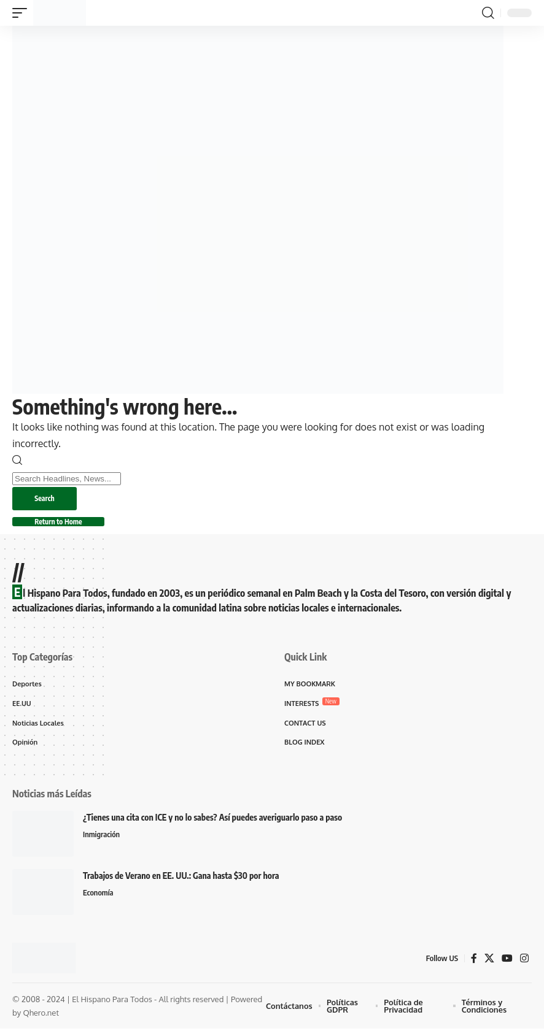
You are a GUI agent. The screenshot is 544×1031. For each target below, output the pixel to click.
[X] (489, 960)
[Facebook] (474, 960)
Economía (98, 895)
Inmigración (101, 837)
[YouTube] (507, 960)
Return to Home (61, 523)
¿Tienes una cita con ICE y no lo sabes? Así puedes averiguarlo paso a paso (212, 819)
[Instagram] (524, 960)
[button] (22, 13)
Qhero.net (41, 1015)
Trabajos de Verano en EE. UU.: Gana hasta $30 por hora (181, 878)
